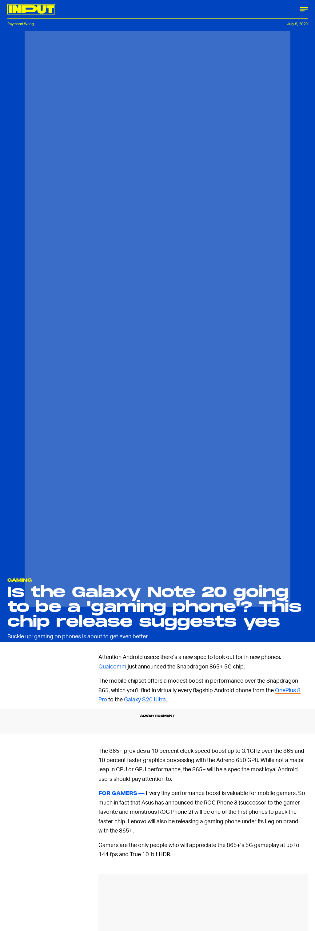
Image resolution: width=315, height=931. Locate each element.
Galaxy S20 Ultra (145, 699)
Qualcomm (112, 666)
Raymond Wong (20, 24)
